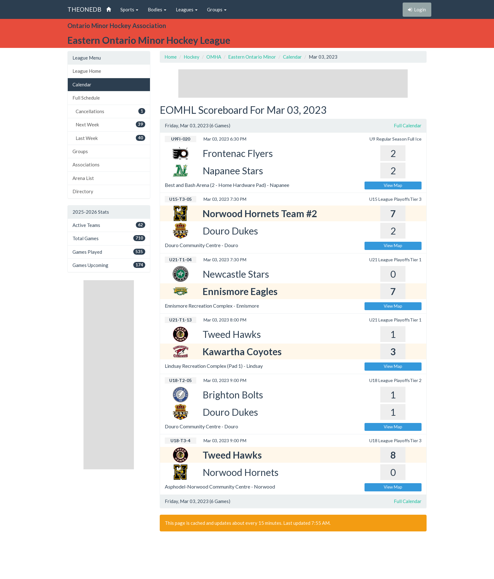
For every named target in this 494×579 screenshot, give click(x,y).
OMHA (213, 57)
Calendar (81, 84)
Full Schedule (86, 98)
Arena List (83, 178)
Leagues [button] (187, 9)
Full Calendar (408, 125)
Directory (82, 191)
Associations (86, 164)
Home (170, 57)
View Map (393, 185)
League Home (86, 71)
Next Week (110, 124)
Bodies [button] (157, 9)
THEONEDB (84, 9)
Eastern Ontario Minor (252, 57)
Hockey (191, 57)
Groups (80, 151)
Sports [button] (129, 9)
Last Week (110, 138)
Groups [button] (217, 9)
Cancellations (110, 111)
